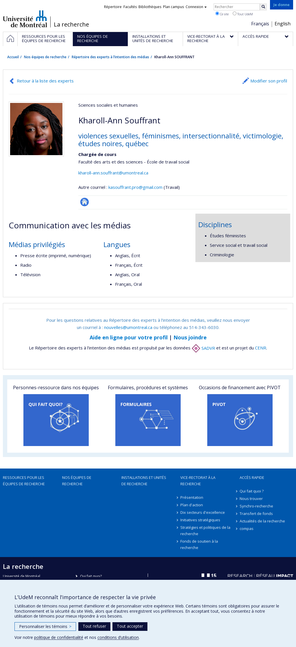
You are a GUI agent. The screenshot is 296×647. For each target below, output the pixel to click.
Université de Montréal (25, 18)
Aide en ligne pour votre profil (129, 337)
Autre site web (84, 202)
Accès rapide (252, 477)
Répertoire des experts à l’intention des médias (110, 56)
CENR (260, 348)
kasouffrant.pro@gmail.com (135, 187)
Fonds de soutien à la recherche (199, 544)
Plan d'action (191, 504)
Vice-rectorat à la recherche (197, 480)
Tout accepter (130, 626)
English (283, 23)
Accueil (13, 56)
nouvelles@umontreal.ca (128, 327)
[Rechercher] (263, 6)
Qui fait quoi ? (252, 491)
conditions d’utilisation (118, 637)
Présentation (191, 497)
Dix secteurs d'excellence (202, 512)
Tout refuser (94, 626)
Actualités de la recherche (262, 521)
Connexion (196, 6)
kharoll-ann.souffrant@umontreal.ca (113, 173)
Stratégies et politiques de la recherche (205, 530)
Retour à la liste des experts (45, 81)
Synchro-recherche (256, 506)
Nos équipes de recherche (45, 56)
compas (247, 528)
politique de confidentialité (58, 637)
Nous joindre (190, 337)
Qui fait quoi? (91, 576)
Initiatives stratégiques (200, 519)
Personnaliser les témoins (45, 626)
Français (260, 23)
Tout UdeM (243, 14)
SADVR (203, 348)
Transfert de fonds (256, 513)
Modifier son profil (268, 81)
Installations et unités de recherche (143, 480)
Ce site (222, 14)
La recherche (71, 24)
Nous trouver (251, 498)
